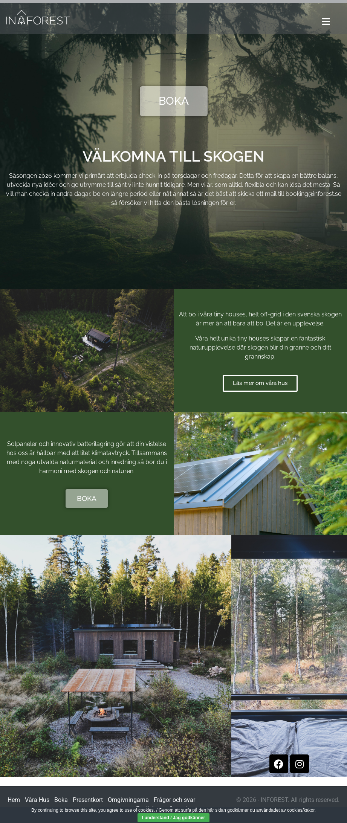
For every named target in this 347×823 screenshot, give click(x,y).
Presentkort (88, 799)
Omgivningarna (128, 799)
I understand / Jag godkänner (173, 817)
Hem (14, 799)
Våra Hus (37, 799)
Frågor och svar (174, 799)
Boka (61, 799)
